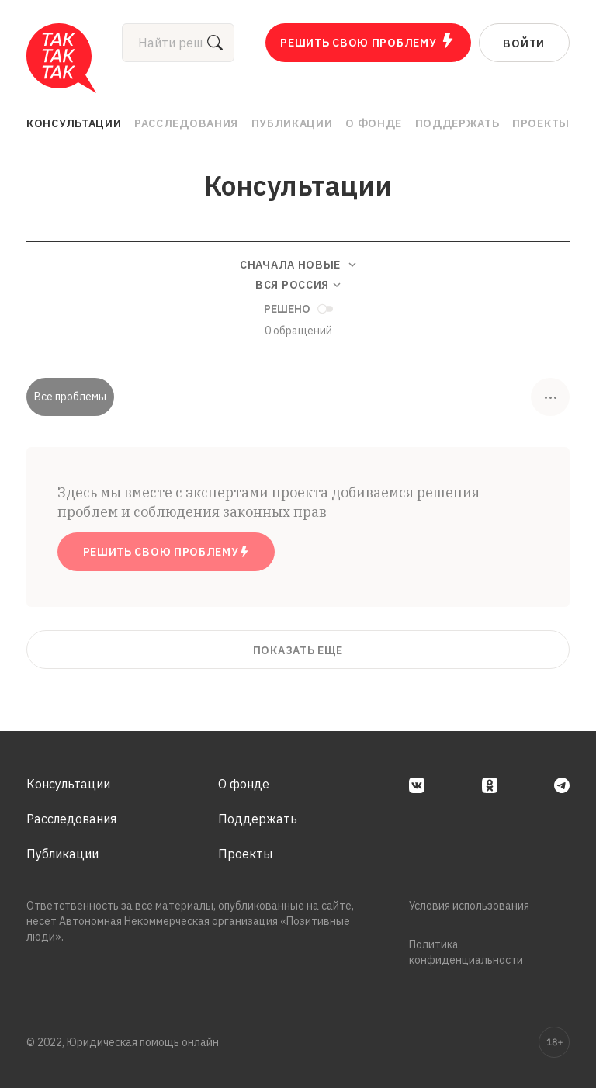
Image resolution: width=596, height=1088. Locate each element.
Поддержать (457, 123)
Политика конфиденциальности (466, 952)
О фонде (373, 123)
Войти (524, 43)
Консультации (73, 123)
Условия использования (469, 906)
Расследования (186, 123)
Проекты (541, 123)
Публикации (292, 123)
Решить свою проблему (368, 41)
